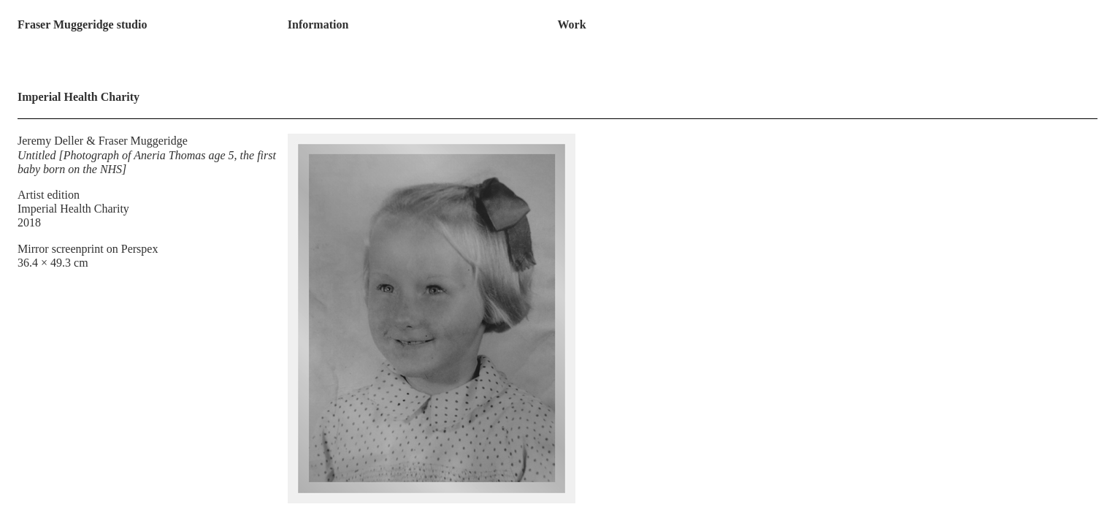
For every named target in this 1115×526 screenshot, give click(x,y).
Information (318, 24)
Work (571, 24)
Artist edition (49, 194)
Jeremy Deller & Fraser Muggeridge (103, 140)
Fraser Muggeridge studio (82, 24)
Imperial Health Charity (73, 208)
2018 (29, 222)
